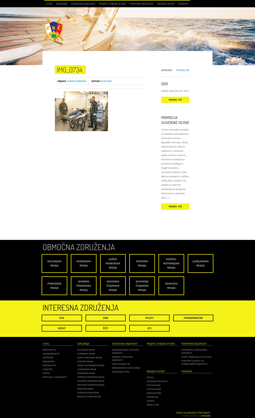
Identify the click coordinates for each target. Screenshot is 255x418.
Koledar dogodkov (157, 381)
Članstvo (47, 369)
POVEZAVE (183, 3)
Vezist (62, 328)
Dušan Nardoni (71, 81)
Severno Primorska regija (90, 377)
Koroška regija (85, 361)
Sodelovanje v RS (121, 364)
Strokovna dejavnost (83, 3)
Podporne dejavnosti (141, 3)
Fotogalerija (153, 385)
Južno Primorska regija (89, 357)
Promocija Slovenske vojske (175, 120)
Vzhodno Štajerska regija (90, 381)
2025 (164, 83)
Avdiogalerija (154, 393)
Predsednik (48, 361)
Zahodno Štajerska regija (90, 384)
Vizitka (46, 373)
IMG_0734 (69, 69)
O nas (49, 3)
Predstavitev (49, 349)
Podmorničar (193, 318)
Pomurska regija (86, 373)
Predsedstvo (49, 365)
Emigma (206, 415)
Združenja (61, 3)
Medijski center (165, 3)
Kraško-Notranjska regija (90, 365)
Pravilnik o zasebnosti (54, 377)
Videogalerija (154, 389)
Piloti (149, 318)
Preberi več (175, 99)
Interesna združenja (88, 392)
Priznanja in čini (120, 371)
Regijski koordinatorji (89, 396)
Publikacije (152, 397)
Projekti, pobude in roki (112, 3)
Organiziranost (51, 353)
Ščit (105, 328)
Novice (150, 377)
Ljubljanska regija (86, 369)
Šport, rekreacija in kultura (196, 357)
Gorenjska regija (86, 353)
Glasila (150, 400)
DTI (149, 328)
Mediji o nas (153, 404)
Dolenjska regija (86, 349)
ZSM (105, 318)
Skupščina (47, 357)
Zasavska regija (85, 388)
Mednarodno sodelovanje (126, 367)
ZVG (61, 318)
